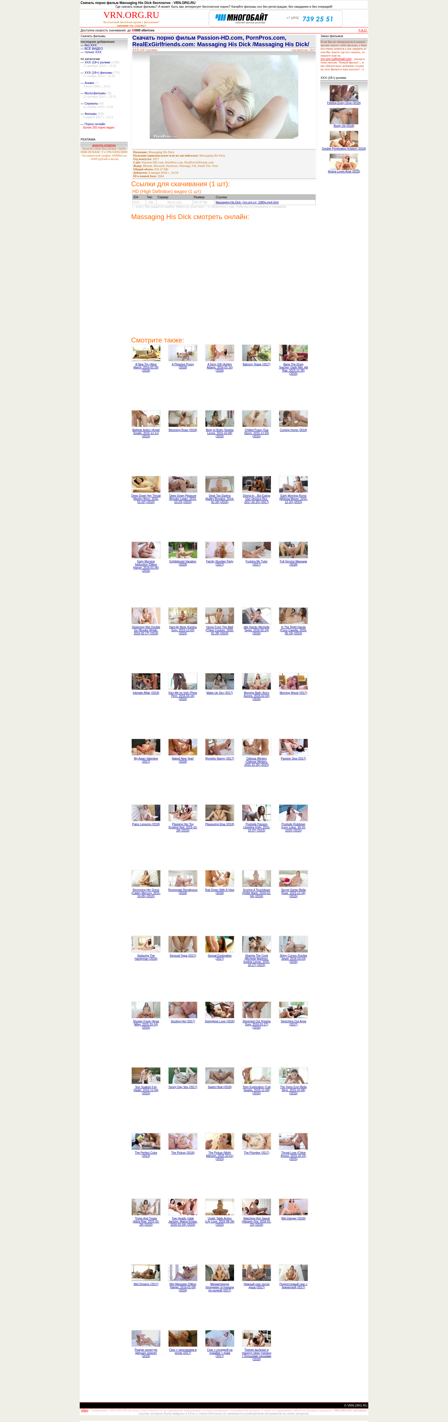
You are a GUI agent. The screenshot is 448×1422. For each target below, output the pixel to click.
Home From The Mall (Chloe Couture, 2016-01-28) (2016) (220, 630)
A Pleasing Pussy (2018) (183, 366)
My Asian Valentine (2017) (146, 760)
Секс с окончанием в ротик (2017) (183, 1351)
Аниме (89, 83)
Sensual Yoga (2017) (183, 955)
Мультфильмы (95, 93)
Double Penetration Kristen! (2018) (344, 148)
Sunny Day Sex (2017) (183, 1087)
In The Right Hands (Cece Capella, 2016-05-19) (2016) (293, 630)
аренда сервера (104, 145)
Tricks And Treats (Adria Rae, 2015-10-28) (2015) (146, 1221)
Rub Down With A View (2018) (219, 891)
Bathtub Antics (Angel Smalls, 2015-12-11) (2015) (146, 433)
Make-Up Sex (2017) (220, 692)
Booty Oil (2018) (344, 125)
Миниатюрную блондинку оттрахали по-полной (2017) (219, 1287)
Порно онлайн (95, 124)
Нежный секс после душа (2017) (257, 1286)
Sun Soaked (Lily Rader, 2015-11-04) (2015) (146, 1090)
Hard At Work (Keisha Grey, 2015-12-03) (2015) (183, 630)
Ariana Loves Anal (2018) (344, 171)
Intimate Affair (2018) (146, 692)
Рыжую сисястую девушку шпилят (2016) (146, 1353)
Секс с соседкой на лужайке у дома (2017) (219, 1353)
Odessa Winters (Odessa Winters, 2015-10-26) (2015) (256, 761)
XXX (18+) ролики (97, 62)
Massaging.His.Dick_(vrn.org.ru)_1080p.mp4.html (247, 202)
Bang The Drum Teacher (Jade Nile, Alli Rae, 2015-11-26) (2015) (293, 369)
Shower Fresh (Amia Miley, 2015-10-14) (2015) (146, 1024)
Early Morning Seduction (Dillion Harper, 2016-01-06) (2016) (146, 566)
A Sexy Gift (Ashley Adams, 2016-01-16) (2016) (220, 367)
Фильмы (91, 113)
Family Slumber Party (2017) (219, 563)
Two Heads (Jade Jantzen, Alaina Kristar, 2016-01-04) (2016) (182, 1221)
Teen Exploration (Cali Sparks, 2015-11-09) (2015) (257, 1090)
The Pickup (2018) (183, 1152)
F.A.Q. (363, 30)
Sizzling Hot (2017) (183, 1021)
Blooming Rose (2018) (183, 430)
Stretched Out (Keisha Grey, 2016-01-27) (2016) (257, 1024)
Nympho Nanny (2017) (219, 758)
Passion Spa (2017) (293, 758)
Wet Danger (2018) (293, 1218)
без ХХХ (91, 45)
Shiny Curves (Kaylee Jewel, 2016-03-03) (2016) (293, 959)
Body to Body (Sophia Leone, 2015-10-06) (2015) (220, 433)
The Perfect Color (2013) (146, 1154)
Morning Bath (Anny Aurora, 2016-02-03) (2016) (256, 696)
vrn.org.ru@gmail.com (336, 59)
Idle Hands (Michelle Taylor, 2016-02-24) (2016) (257, 630)
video (84, 1410)
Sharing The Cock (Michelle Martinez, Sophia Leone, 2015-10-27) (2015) (256, 960)
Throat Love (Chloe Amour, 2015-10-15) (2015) (293, 1156)
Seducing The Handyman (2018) (146, 957)
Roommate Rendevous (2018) (182, 891)
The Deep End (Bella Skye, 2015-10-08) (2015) (293, 1090)
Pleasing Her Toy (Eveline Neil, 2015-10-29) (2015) (182, 827)
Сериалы (91, 103)
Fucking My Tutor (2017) (257, 563)
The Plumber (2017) (256, 1152)
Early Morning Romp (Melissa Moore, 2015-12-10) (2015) (293, 499)
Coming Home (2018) (293, 430)
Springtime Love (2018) (220, 1021)
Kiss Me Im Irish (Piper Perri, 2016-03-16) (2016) (183, 696)
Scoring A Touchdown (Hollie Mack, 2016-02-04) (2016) (256, 893)
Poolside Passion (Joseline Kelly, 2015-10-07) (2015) (256, 827)
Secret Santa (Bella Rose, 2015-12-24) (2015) (293, 893)
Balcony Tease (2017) (257, 364)
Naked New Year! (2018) (183, 760)
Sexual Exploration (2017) (219, 957)
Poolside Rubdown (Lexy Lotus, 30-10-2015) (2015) (293, 827)
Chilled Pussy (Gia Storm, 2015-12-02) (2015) (256, 433)
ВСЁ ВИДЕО (94, 48)
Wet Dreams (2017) (145, 1284)
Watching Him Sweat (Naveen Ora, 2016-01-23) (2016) (256, 1221)
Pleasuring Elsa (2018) (219, 824)
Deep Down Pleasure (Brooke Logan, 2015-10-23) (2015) (183, 499)
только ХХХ (93, 52)
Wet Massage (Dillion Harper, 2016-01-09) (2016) (182, 1287)
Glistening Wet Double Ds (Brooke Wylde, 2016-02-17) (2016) (146, 630)
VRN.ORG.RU (131, 15)
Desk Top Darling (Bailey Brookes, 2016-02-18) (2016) (219, 499)
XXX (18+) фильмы (98, 72)
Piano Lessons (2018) (146, 824)
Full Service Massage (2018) (293, 563)
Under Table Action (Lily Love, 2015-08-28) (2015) (220, 1221)
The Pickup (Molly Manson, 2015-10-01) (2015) (219, 1156)
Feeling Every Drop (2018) (344, 103)
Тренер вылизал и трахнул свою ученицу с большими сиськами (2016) (256, 1354)
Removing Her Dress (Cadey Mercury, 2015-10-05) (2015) (146, 893)
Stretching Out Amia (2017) (293, 1023)
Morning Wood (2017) (293, 692)
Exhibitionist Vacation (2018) (182, 563)
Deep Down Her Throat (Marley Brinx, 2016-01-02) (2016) (146, 499)
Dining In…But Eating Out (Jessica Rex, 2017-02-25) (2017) (256, 499)
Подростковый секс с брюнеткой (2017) (293, 1286)
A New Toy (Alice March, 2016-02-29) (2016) (146, 367)
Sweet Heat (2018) (219, 1087)
